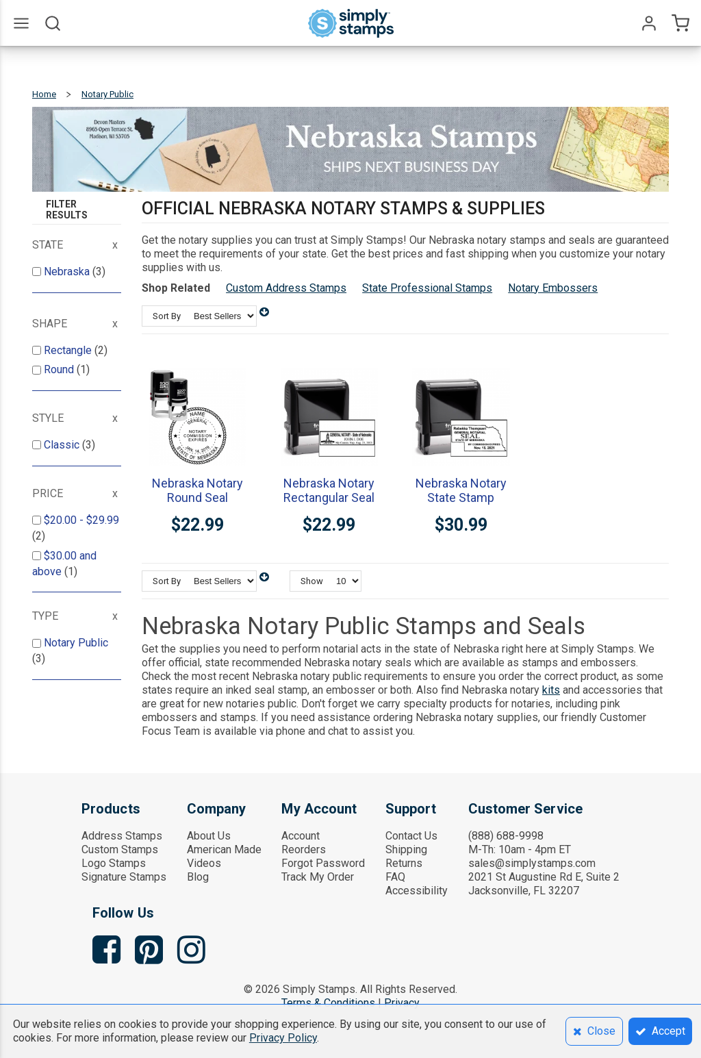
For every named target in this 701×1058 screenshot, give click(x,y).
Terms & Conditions (328, 1002)
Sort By (167, 316)
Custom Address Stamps (286, 287)
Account (300, 835)
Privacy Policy (283, 1037)
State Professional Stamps (427, 287)
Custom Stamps (119, 849)
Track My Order (317, 876)
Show (312, 581)
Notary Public (76, 642)
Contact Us (411, 835)
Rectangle (69, 350)
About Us (209, 835)
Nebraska (68, 271)
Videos (204, 863)
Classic (63, 444)
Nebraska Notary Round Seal (197, 490)
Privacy (402, 1002)
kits (551, 689)
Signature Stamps (123, 876)
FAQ (395, 876)
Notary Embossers (553, 287)
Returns (403, 863)
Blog (198, 876)
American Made (224, 849)
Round (60, 369)
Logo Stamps (113, 863)
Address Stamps (121, 835)
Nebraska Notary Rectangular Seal (328, 490)
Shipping (406, 849)
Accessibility (416, 890)
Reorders (303, 849)
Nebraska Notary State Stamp (461, 490)
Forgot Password (323, 863)
